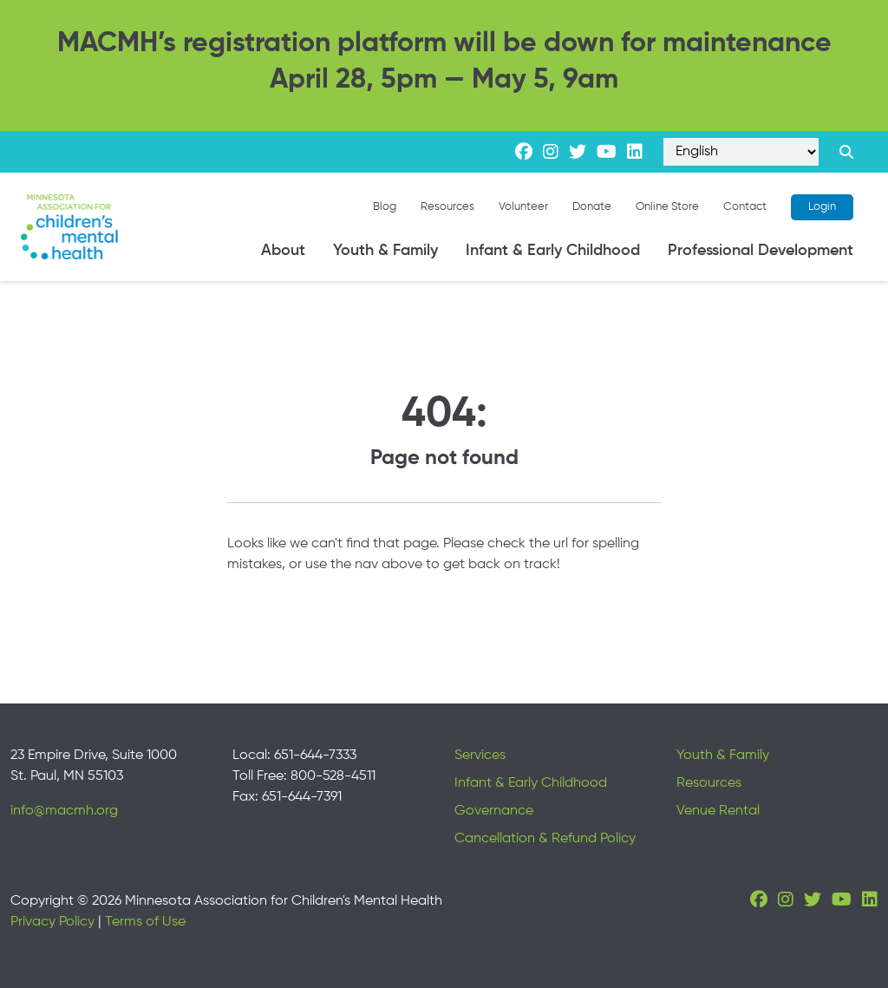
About (283, 250)
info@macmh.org (64, 811)
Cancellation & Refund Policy (545, 839)
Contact (745, 207)
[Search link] (846, 152)
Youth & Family (385, 250)
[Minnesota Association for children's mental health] (69, 227)
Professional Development (760, 250)
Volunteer (523, 207)
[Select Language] (741, 152)
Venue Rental (718, 811)
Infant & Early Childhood (553, 250)
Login (822, 207)
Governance (493, 811)
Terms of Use (145, 922)
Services (480, 755)
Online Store (667, 207)
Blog (384, 207)
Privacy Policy (52, 922)
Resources (447, 207)
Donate (591, 207)
